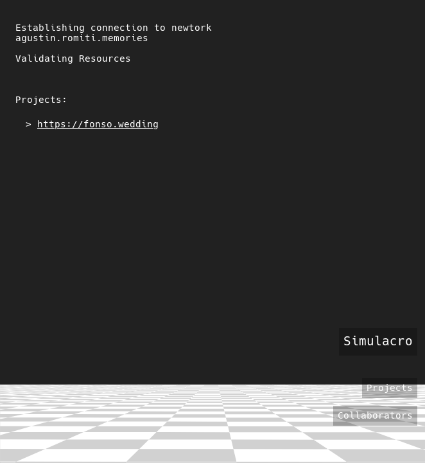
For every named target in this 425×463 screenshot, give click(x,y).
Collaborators (375, 416)
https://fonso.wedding (98, 124)
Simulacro (378, 341)
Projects (390, 388)
